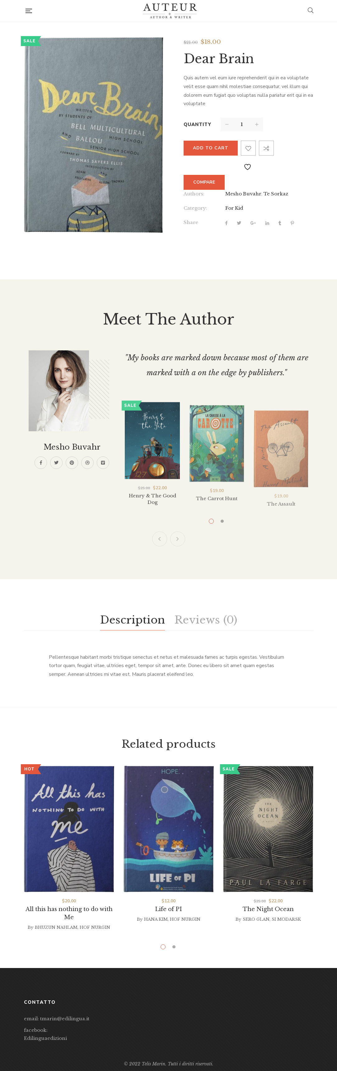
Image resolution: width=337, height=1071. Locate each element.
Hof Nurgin (95, 927)
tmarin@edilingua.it (64, 1019)
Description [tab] (132, 619)
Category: (195, 208)
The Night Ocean (268, 909)
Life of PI (169, 909)
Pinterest (72, 463)
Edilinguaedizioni (45, 1038)
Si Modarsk (286, 919)
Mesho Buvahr (243, 194)
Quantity (197, 124)
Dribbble (87, 463)
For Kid (234, 208)
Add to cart (210, 148)
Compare (266, 148)
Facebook (41, 463)
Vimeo (103, 463)
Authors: (194, 194)
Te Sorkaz (276, 194)
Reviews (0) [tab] (205, 619)
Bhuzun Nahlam (56, 927)
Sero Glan (256, 919)
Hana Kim (156, 919)
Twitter (56, 463)
